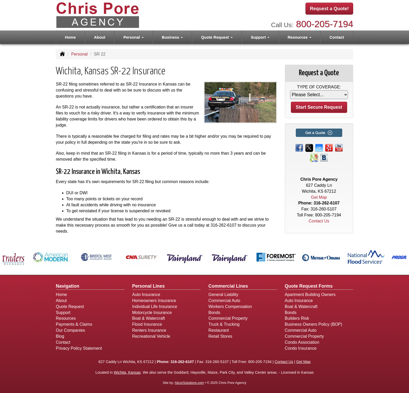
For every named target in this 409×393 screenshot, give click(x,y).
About (99, 37)
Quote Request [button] (217, 37)
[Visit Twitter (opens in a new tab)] (309, 147)
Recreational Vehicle (151, 336)
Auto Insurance (146, 294)
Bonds (214, 312)
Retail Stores (220, 336)
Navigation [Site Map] (67, 286)
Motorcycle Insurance (152, 312)
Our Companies (70, 330)
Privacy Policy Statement (79, 348)
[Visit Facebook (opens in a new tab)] (299, 147)
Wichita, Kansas (127, 372)
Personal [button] (133, 37)
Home (70, 37)
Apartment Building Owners (310, 294)
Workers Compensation (230, 306)
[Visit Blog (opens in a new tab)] (324, 157)
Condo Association (302, 342)
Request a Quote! (329, 8)
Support (63, 312)
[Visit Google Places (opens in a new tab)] (314, 157)
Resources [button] (299, 37)
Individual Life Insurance (154, 306)
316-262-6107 (223, 225)
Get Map (319, 197)
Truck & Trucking (223, 324)
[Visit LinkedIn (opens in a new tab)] (319, 147)
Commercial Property (228, 318)
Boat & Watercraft (148, 318)
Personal (79, 54)
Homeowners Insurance (154, 300)
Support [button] (260, 37)
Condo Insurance (301, 348)
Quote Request (70, 306)
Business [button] (172, 37)
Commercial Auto (224, 300)
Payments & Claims (74, 324)
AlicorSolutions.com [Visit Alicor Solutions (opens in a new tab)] (189, 383)
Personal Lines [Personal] (148, 286)
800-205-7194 (324, 24)
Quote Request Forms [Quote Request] (309, 286)
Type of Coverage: (319, 87)
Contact (336, 37)
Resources (66, 318)
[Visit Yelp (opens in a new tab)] (329, 147)
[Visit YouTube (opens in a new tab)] (339, 147)
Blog (60, 336)
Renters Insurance (149, 330)
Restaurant (218, 330)
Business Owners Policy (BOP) (313, 324)
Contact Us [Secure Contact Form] (319, 221)
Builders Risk (297, 318)
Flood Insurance (147, 324)
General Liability (223, 294)
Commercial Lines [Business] (228, 286)
